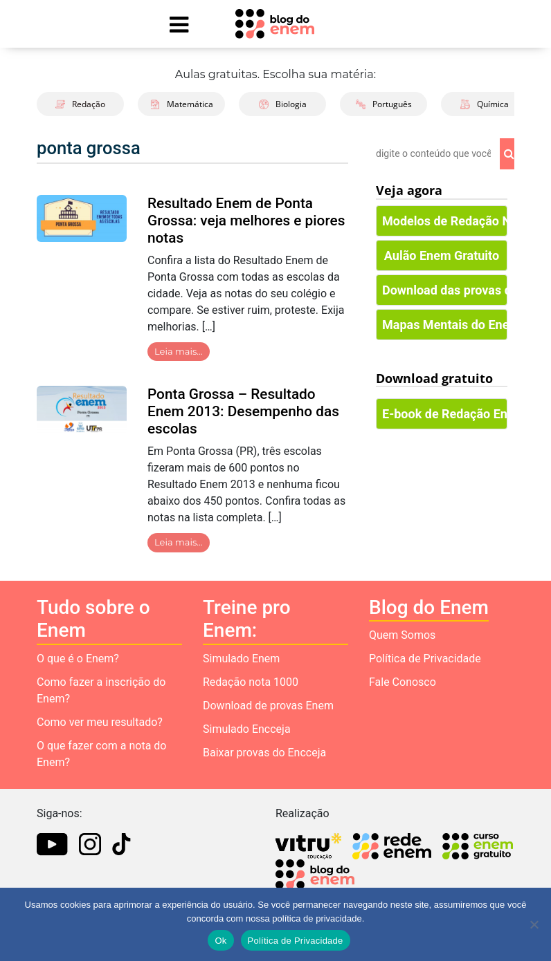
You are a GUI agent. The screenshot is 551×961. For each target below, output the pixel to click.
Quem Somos (402, 635)
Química (484, 104)
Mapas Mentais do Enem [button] (444, 324)
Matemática (181, 104)
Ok (220, 940)
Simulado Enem (241, 658)
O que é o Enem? (78, 658)
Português (384, 104)
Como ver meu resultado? (100, 722)
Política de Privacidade (425, 658)
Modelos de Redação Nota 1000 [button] (444, 221)
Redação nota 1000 (250, 682)
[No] (534, 924)
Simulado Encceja (247, 729)
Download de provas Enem (268, 705)
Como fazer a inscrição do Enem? (101, 690)
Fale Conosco (402, 682)
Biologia (283, 104)
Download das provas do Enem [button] (444, 290)
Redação (80, 104)
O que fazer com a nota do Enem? (101, 754)
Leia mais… (178, 351)
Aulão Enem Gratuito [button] (441, 255)
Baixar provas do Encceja (264, 752)
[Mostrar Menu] (178, 24)
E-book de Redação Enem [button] (444, 414)
